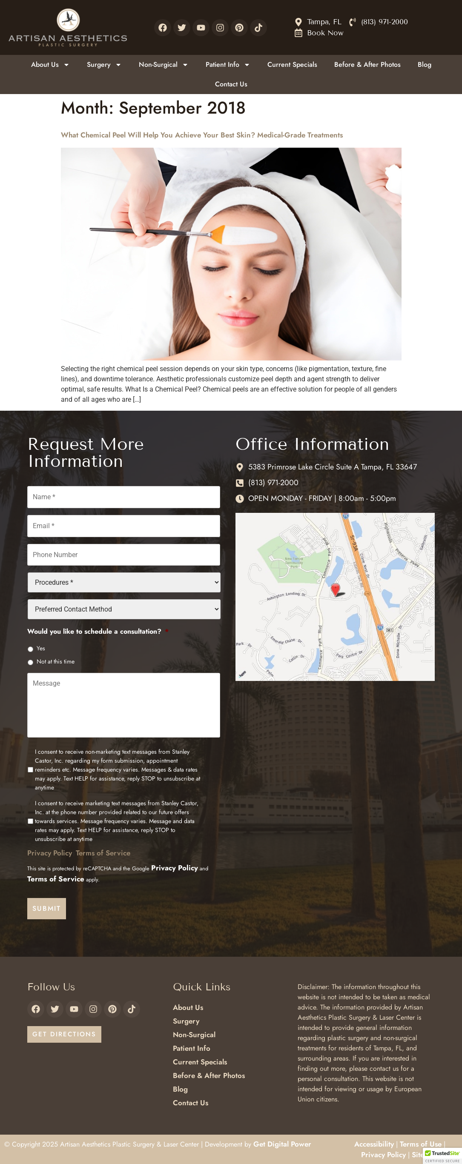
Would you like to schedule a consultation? (98, 629)
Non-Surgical (164, 64)
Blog (424, 64)
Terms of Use (421, 1143)
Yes (41, 646)
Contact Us (231, 84)
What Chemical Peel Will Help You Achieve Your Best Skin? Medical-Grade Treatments (202, 135)
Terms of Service (103, 854)
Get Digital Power (282, 1143)
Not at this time (56, 659)
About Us (50, 64)
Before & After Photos (367, 64)
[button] (442, 1156)
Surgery (104, 64)
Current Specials (292, 64)
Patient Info (228, 64)
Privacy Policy (49, 854)
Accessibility (374, 1143)
